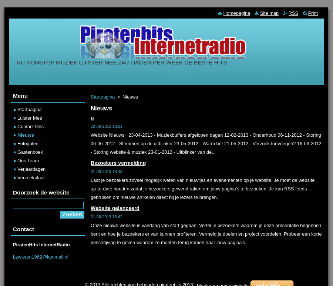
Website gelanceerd (115, 208)
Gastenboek (30, 152)
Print (313, 13)
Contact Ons (30, 126)
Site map (269, 13)
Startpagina (103, 97)
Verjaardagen (31, 169)
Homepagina (236, 13)
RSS (293, 13)
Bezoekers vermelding (118, 163)
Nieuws (25, 135)
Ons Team (28, 160)
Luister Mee (29, 118)
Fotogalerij (28, 143)
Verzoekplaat (31, 177)
